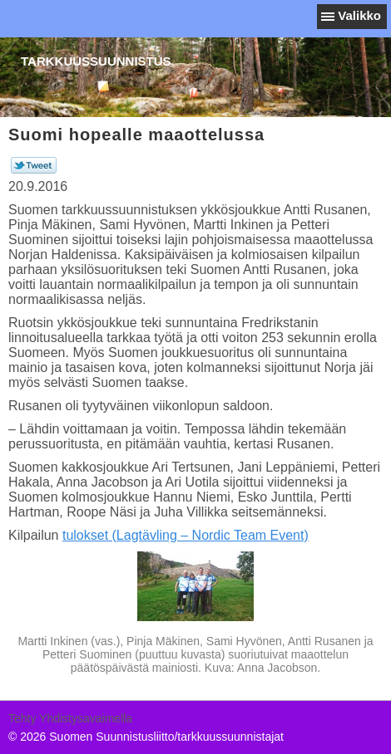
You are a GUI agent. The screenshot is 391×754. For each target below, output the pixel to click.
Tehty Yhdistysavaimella (70, 718)
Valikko (359, 15)
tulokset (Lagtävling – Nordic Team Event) (185, 535)
